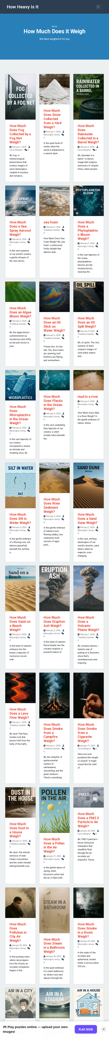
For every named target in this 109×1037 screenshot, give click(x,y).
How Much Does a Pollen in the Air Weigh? (54, 845)
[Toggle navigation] (98, 7)
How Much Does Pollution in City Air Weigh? (18, 932)
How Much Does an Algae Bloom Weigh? (20, 312)
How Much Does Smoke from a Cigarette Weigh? (87, 733)
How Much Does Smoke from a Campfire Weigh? (53, 733)
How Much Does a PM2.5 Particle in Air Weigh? (88, 820)
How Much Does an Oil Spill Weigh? (87, 322)
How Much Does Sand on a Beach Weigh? (20, 623)
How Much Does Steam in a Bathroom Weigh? (54, 945)
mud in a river (88, 397)
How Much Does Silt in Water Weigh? (20, 519)
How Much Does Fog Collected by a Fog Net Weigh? (20, 134)
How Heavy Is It (22, 7)
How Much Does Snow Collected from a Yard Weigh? (52, 119)
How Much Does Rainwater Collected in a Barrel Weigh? (88, 134)
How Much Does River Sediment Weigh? (52, 505)
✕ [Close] (103, 1029)
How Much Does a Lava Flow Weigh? (19, 713)
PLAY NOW (86, 1029)
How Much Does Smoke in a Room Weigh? (87, 930)
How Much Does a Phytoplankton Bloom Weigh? (88, 230)
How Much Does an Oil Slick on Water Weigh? (54, 324)
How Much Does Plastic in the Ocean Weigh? (53, 403)
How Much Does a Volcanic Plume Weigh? (88, 623)
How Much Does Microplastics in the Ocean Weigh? (20, 415)
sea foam (51, 222)
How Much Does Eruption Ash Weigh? (54, 621)
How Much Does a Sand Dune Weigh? (87, 519)
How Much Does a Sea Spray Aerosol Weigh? (20, 228)
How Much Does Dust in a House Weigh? (19, 830)
